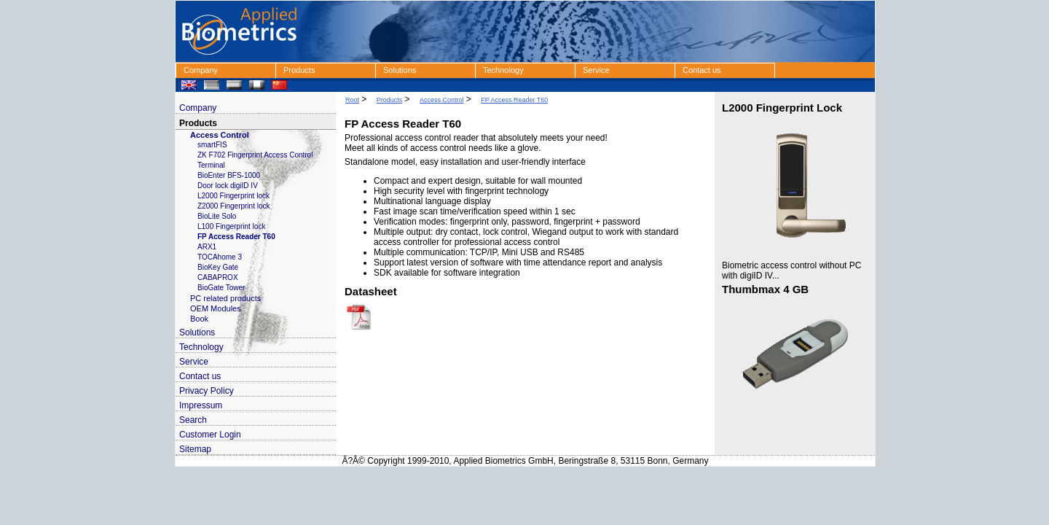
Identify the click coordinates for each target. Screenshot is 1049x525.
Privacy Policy (206, 391)
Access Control (219, 135)
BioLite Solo (216, 216)
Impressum (200, 405)
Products (299, 70)
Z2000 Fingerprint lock (233, 206)
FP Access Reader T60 (236, 237)
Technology (503, 70)
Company (201, 70)
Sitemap (195, 449)
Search (193, 420)
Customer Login (210, 434)
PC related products (225, 298)
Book (199, 318)
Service (596, 70)
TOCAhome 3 (219, 257)
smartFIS (212, 145)
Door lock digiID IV (227, 186)
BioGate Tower (221, 288)
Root (352, 100)
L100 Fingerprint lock (231, 226)
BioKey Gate (217, 267)
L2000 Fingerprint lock (233, 196)
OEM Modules (215, 308)
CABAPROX (217, 277)
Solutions (399, 70)
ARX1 (206, 247)
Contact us (702, 70)
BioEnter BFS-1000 (228, 175)
